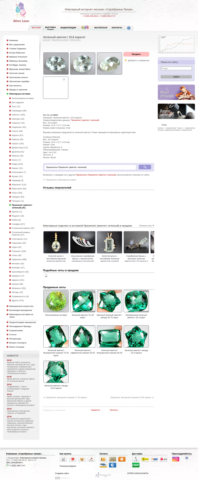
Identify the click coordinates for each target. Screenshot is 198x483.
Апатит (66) (17, 131)
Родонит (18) (18, 216)
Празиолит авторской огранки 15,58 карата (130, 397)
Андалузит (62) (19, 127)
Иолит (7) (16, 160)
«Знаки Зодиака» (17, 48)
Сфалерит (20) (19, 243)
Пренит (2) (17, 212)
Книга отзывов (16, 347)
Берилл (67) (17, 135)
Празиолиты (75, 40)
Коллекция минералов (20, 310)
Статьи (12, 334)
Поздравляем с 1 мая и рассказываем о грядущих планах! (18, 389)
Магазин (46, 40)
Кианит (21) (17, 168)
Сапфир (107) (18, 224)
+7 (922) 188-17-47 (15, 466)
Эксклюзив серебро (19, 81)
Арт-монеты (15, 85)
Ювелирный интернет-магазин (84, 9)
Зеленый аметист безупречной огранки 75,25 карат (56, 352)
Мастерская (100, 28)
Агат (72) (16, 106)
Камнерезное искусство (21, 306)
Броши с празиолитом (183, 130)
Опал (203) (17, 193)
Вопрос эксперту (17, 343)
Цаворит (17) (18, 276)
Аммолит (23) (18, 123)
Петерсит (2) (18, 201)
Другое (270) (18, 300)
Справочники (16, 330)
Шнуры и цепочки (18, 89)
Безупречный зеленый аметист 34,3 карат (136, 315)
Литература (15, 339)
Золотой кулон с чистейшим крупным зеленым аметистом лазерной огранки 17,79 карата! (64, 261)
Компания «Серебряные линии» (24, 453)
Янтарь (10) (17, 292)
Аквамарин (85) (19, 111)
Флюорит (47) (18, 267)
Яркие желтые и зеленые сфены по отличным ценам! (21, 380)
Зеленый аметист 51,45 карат (82, 315)
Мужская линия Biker (19, 69)
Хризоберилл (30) (20, 272)
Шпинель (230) (19, 288)
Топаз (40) (17, 255)
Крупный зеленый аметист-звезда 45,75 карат (109, 315)
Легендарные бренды (20, 326)
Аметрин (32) (18, 119)
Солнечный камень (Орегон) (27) (21, 233)
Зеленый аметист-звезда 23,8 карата (56, 385)
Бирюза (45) (17, 139)
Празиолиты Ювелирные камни (61, 180)
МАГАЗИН (36, 28)
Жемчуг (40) (17, 156)
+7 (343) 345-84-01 (91, 16)
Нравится (95, 410)
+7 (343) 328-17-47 (107, 16)
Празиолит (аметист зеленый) (85, 120)
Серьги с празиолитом (186, 128)
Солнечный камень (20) (23, 228)
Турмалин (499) (19, 259)
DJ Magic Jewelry (17, 65)
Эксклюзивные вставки (23, 98)
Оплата (104, 453)
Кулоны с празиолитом (167, 128)
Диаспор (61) (18, 152)
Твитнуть (114, 410)
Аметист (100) (18, 115)
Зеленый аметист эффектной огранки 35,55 (82, 350)
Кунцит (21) (17, 176)
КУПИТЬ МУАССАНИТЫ (137, 473)
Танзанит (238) (19, 251)
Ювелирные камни (60, 40)
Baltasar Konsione (18, 57)
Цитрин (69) (17, 284)
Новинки (13, 40)
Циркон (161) (18, 280)
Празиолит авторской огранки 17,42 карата (66, 397)
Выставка (50, 28)
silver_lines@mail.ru (14, 462)
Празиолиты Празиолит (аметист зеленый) (96, 175)
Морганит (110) (19, 184)
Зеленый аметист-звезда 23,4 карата (136, 350)
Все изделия (18, 102)
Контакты (117, 28)
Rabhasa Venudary (18, 61)
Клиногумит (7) (19, 172)
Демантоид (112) (20, 147)
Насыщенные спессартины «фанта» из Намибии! (18, 412)
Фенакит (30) (18, 263)
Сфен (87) (17, 247)
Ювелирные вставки (19, 94)
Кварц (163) (17, 164)
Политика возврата (68, 466)
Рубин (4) (16, 220)
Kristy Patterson (17, 53)
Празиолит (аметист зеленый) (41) (22, 206)
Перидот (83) (18, 197)
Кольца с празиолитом (166, 130)
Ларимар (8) (17, 180)
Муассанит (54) (19, 188)
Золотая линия (16, 73)
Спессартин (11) (19, 239)
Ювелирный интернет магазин (33, 458)
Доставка (137, 453)
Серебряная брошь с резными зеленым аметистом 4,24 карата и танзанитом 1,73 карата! (144, 260)
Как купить (66, 453)
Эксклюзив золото (18, 77)
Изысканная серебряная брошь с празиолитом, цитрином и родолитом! (91, 258)
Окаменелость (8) (20, 296)
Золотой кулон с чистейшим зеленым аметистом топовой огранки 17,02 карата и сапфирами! (118, 261)
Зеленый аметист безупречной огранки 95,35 (109, 350)
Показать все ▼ (146, 225)
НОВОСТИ (12, 355)
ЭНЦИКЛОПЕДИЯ (68, 28)
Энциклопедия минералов (22, 322)
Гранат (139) (18, 143)
